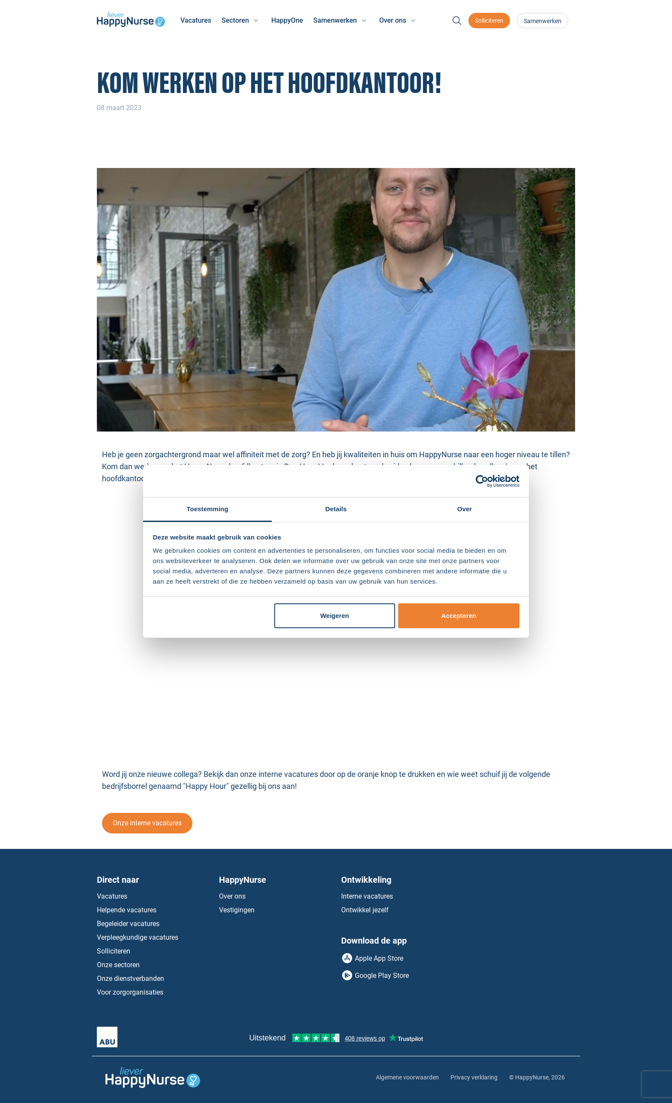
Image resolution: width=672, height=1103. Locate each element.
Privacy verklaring (474, 1077)
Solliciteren (489, 20)
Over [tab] (464, 509)
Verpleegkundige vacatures (137, 937)
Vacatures (195, 20)
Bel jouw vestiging (516, 910)
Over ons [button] (392, 20)
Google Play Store (382, 975)
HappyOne (287, 20)
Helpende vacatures (126, 910)
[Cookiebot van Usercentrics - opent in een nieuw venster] (481, 481)
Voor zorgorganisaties (130, 992)
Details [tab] (336, 509)
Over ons (232, 896)
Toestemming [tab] (207, 509)
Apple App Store (379, 958)
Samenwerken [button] (335, 20)
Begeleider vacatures (128, 924)
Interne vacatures (367, 896)
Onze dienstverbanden (130, 978)
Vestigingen (237, 910)
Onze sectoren (118, 965)
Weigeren (334, 615)
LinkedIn (513, 951)
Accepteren (459, 615)
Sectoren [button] (235, 20)
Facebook (496, 951)
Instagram (531, 951)
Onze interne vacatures (147, 823)
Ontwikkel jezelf (365, 910)
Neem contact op (514, 896)
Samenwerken (542, 21)
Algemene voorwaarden (407, 1077)
